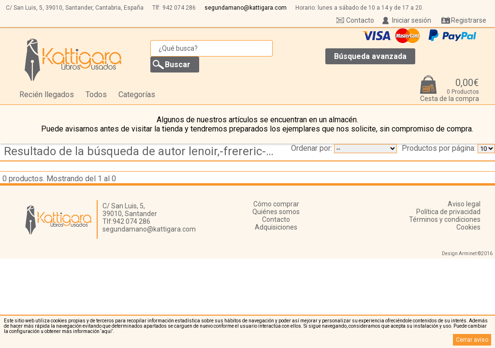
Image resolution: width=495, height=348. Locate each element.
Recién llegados (46, 94)
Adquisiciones (276, 227)
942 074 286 (179, 7)
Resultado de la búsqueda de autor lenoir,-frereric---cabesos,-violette (142, 151)
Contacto (360, 20)
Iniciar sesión (411, 20)
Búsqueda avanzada (370, 56)
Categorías (136, 94)
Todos (96, 94)
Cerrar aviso (472, 339)
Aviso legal (464, 204)
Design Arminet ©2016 (467, 253)
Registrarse (468, 20)
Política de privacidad (448, 212)
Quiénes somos (276, 212)
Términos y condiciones (444, 219)
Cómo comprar (276, 204)
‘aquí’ (107, 331)
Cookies (468, 227)
